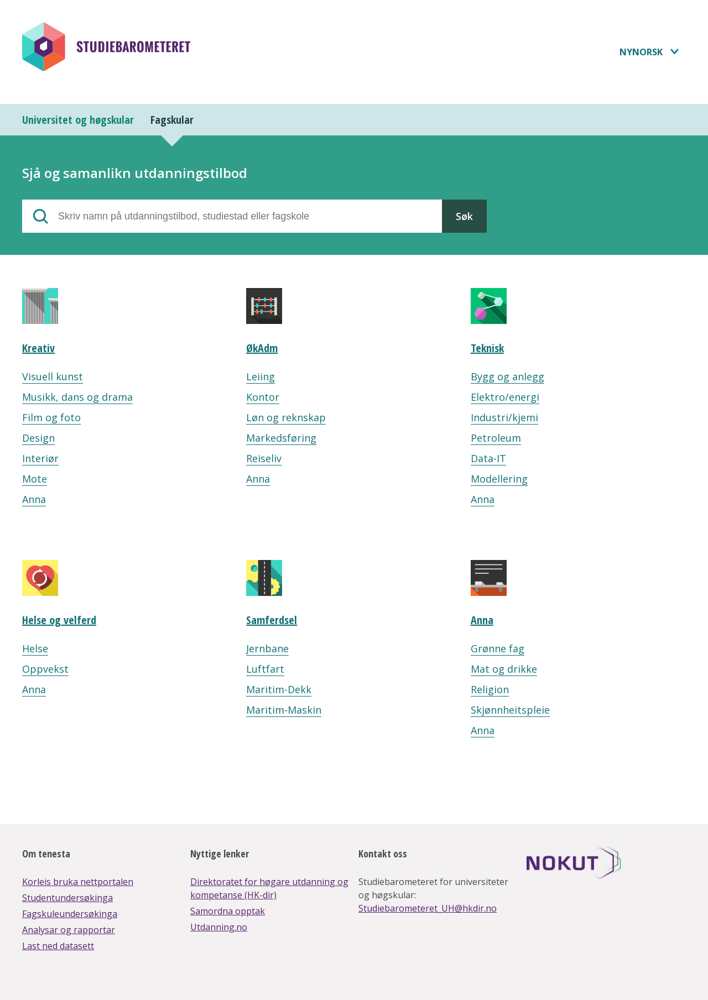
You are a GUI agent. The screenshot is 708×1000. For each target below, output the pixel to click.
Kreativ (38, 348)
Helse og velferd (59, 619)
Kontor (262, 397)
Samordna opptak (227, 911)
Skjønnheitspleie (510, 709)
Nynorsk (641, 52)
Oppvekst (45, 669)
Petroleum (496, 437)
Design (38, 437)
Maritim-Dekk (278, 689)
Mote (34, 478)
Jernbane (267, 648)
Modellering (499, 478)
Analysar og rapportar (68, 930)
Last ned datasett (58, 946)
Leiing (260, 376)
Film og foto (51, 417)
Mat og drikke (504, 669)
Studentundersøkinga (67, 898)
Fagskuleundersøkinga (69, 914)
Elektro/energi (505, 397)
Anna (34, 499)
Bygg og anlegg (507, 376)
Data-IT (488, 458)
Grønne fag (497, 648)
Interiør (40, 458)
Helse (35, 648)
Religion (490, 689)
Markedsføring (281, 437)
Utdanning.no (218, 927)
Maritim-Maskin (283, 709)
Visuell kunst (52, 376)
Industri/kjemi (504, 417)
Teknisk (487, 348)
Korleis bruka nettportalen (77, 882)
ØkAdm (262, 348)
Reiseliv (264, 458)
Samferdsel (271, 619)
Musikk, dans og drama (77, 397)
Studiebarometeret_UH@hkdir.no (427, 908)
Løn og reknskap (286, 417)
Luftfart (265, 669)
